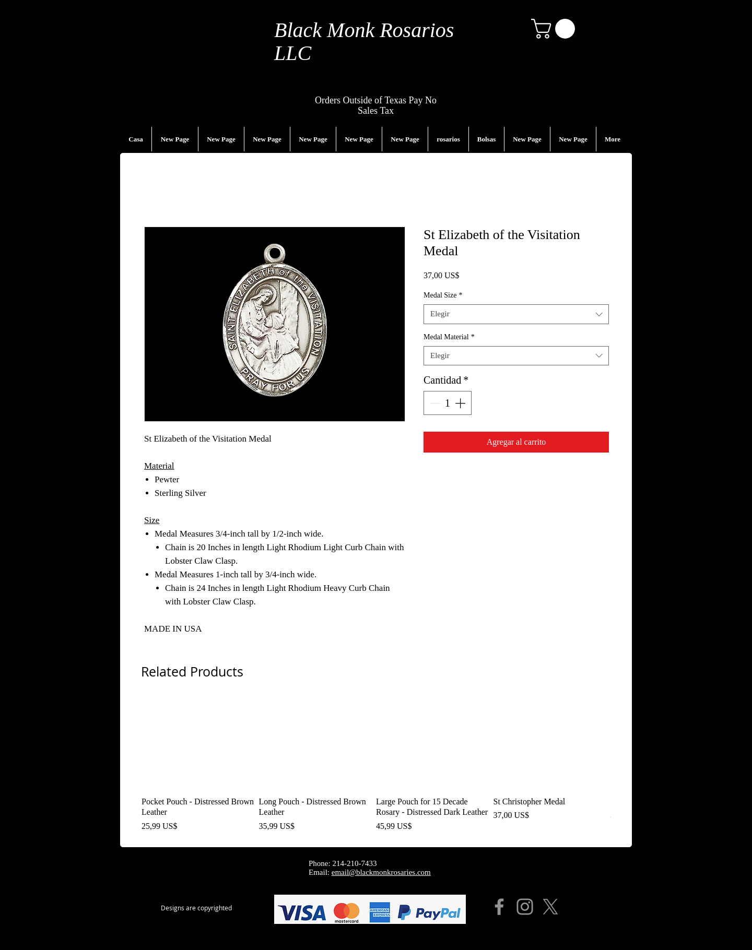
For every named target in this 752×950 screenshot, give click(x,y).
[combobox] (516, 314)
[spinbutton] (447, 402)
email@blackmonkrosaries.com (381, 872)
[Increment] (461, 402)
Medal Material (449, 337)
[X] (550, 907)
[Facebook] (499, 907)
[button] (555, 29)
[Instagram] (525, 907)
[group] (376, 766)
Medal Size (443, 295)
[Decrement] (434, 402)
